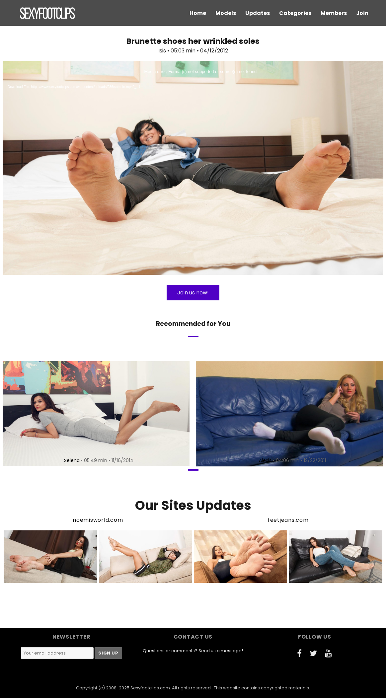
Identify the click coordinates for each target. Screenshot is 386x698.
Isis (162, 50)
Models (225, 13)
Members (334, 13)
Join (362, 13)
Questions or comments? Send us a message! (193, 651)
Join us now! (193, 292)
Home (198, 13)
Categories (295, 13)
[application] (193, 168)
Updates (257, 13)
